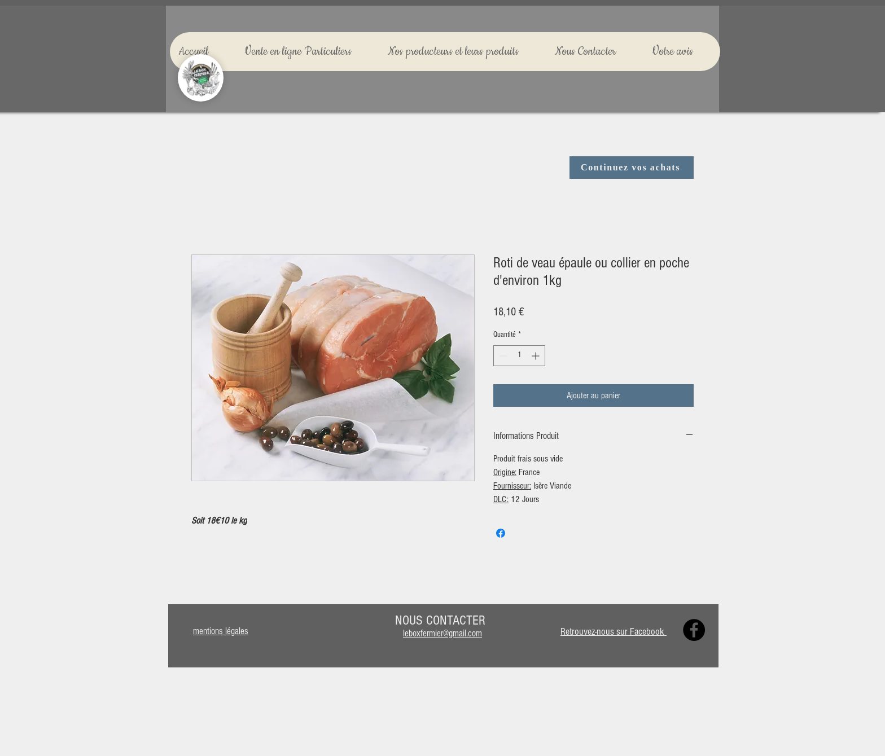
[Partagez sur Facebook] (500, 533)
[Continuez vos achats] (631, 167)
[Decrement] (502, 356)
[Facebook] (694, 630)
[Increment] (536, 356)
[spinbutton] (519, 356)
